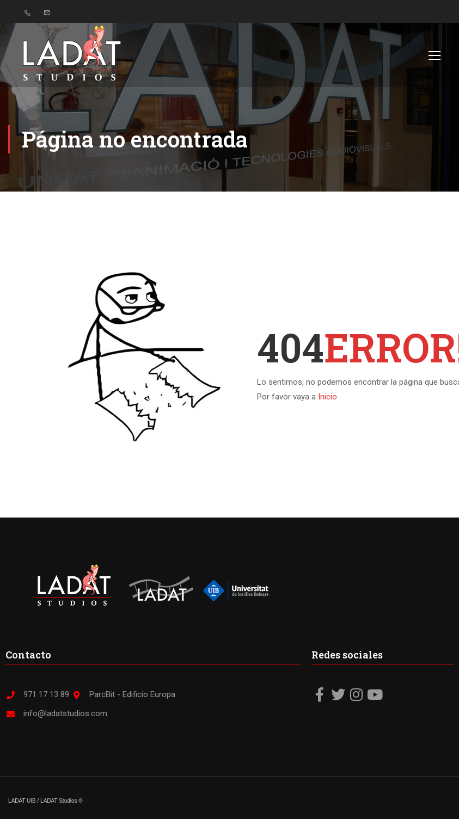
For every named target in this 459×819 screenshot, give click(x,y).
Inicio (327, 397)
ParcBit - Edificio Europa (123, 694)
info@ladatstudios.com (56, 713)
